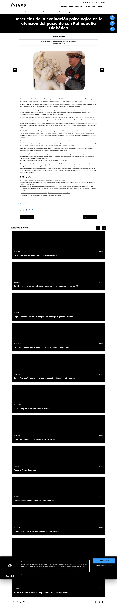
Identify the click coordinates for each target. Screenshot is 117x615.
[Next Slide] (102, 70)
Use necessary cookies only (104, 601)
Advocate (77, 6)
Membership (102, 2)
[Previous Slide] (15, 70)
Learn (69, 6)
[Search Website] (104, 6)
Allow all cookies (104, 596)
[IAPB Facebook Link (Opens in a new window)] (86, 2)
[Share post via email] (36, 210)
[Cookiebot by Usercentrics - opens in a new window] (10, 612)
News (100, 6)
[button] (94, 2)
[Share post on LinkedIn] (33, 210)
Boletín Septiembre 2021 (29, 203)
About (93, 6)
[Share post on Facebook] (27, 210)
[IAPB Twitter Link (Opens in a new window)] (84, 2)
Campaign (61, 6)
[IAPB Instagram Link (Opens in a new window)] (90, 2)
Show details (24, 610)
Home (12, 12)
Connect (86, 6)
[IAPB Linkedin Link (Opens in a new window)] (88, 2)
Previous (27, 217)
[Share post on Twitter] (30, 210)
